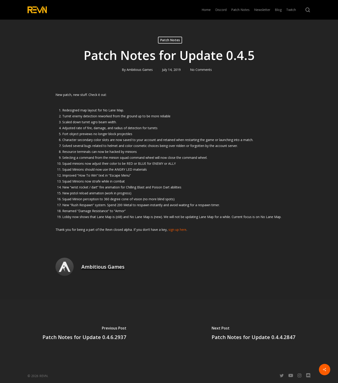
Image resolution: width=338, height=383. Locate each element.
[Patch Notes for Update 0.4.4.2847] (253, 334)
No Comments (201, 69)
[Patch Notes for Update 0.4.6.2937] (84, 334)
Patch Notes (170, 40)
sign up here (177, 229)
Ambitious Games (140, 69)
